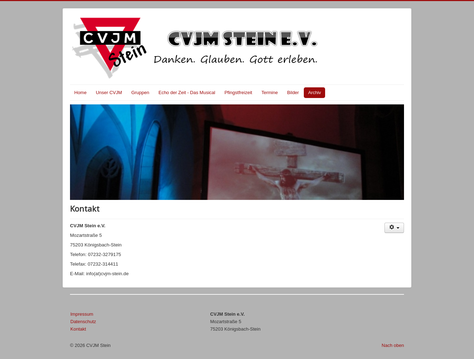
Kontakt (78, 329)
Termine (270, 92)
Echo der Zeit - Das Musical (186, 92)
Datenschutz (83, 321)
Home (80, 92)
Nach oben (393, 345)
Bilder (293, 92)
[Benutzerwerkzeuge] (394, 228)
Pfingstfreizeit (238, 92)
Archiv (314, 92)
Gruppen (140, 92)
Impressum (81, 314)
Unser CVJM (109, 92)
